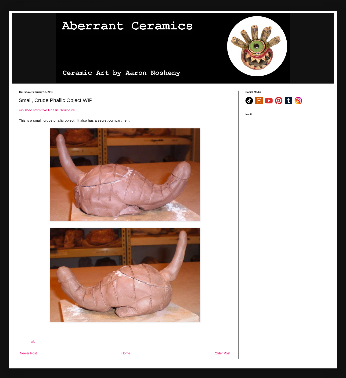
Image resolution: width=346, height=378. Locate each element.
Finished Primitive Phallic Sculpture (47, 110)
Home (125, 353)
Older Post (222, 353)
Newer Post (28, 353)
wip (33, 341)
